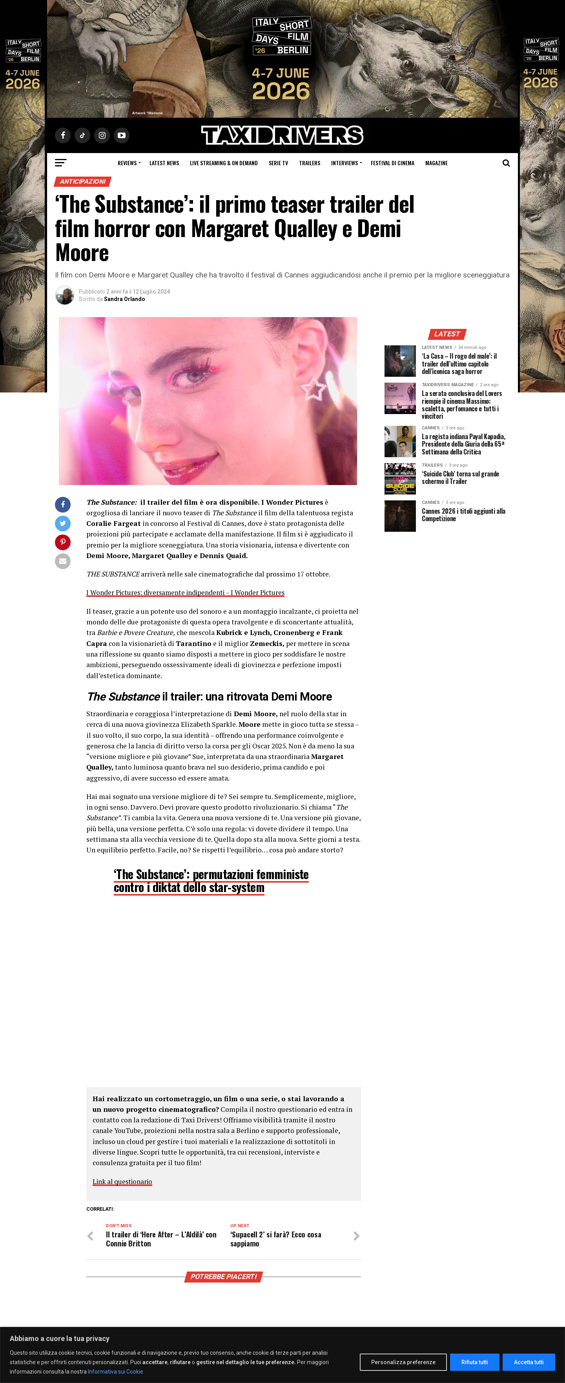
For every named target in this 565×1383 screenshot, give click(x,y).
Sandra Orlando (124, 299)
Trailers (309, 163)
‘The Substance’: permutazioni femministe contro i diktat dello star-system (211, 880)
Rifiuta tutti (474, 1362)
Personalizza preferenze (403, 1362)
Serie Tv (278, 163)
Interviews (344, 163)
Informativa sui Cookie (115, 1371)
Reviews (127, 163)
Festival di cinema (392, 163)
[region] (282, 1355)
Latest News (164, 163)
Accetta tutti (529, 1362)
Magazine (436, 163)
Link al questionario (124, 1181)
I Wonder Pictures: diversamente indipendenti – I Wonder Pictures (188, 592)
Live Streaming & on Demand (224, 163)
